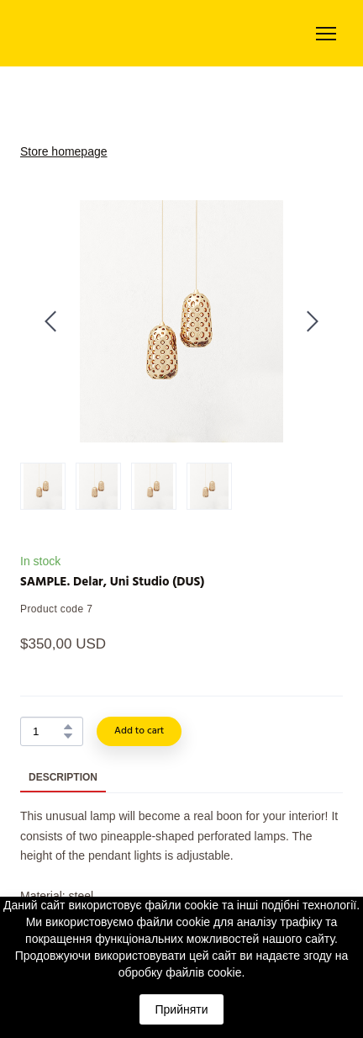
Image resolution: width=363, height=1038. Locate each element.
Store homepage (64, 151)
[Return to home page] (79, 33)
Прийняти (181, 1009)
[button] (68, 726)
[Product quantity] (47, 731)
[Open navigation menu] (326, 33)
